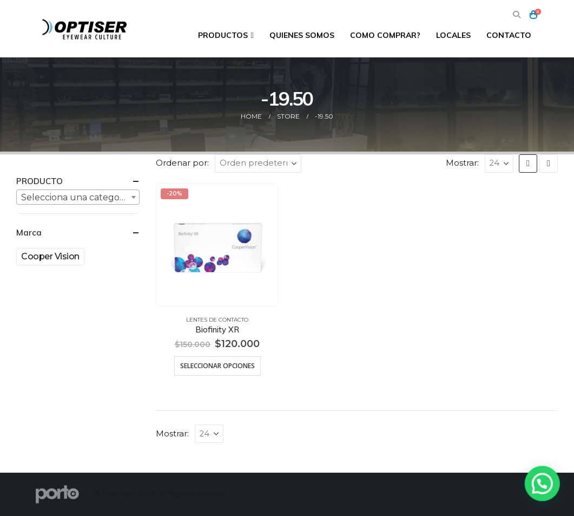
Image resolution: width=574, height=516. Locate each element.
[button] (517, 15)
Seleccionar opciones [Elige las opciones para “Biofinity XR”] (217, 365)
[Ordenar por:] (258, 163)
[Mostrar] (499, 163)
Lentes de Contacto (217, 319)
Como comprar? (385, 35)
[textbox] (78, 197)
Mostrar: (462, 163)
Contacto (508, 35)
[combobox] (78, 197)
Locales (453, 35)
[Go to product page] (217, 245)
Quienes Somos (301, 35)
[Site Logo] (85, 29)
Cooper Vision (50, 256)
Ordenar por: (182, 163)
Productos (223, 35)
